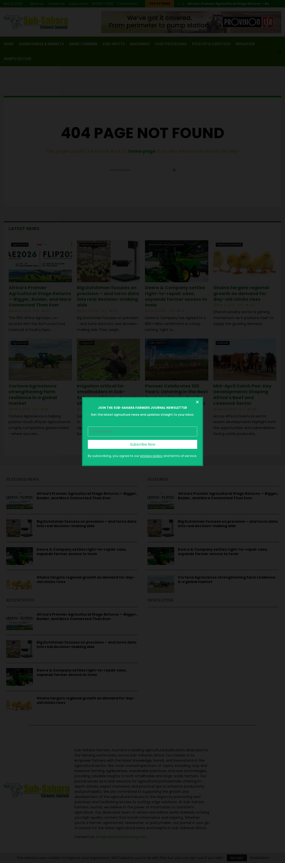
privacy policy (151, 456)
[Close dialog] (197, 402)
